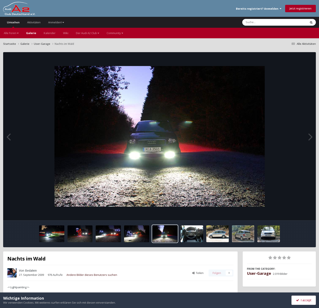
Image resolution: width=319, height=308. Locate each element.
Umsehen (13, 24)
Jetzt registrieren (300, 8)
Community (115, 33)
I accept (303, 300)
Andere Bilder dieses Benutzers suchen (91, 275)
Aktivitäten (34, 22)
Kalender (50, 33)
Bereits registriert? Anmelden (258, 9)
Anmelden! (56, 22)
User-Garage (259, 273)
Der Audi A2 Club (87, 33)
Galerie (31, 33)
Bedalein (31, 270)
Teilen (198, 273)
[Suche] (266, 22)
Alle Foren (11, 33)
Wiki (65, 33)
